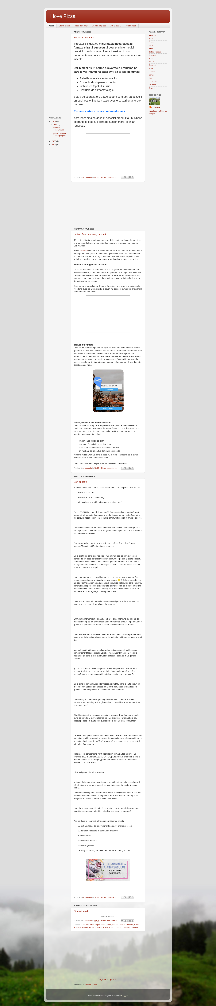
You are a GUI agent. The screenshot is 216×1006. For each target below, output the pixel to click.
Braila (136, 925)
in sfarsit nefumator (84, 37)
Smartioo (83, 251)
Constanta (118, 928)
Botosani (129, 925)
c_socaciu (155, 107)
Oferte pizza (64, 26)
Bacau (103, 925)
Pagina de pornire (108, 979)
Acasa (51, 26)
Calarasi (98, 928)
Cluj (111, 928)
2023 (54, 121)
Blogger (124, 996)
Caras (105, 928)
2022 (54, 141)
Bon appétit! (80, 482)
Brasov (76, 928)
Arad (92, 925)
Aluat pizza (115, 26)
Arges (97, 925)
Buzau (91, 928)
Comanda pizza (99, 26)
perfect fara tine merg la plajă (90, 234)
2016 (54, 145)
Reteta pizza (130, 26)
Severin (134, 928)
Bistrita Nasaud (118, 925)
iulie (56, 124)
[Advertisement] (108, 205)
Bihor (109, 925)
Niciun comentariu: (109, 177)
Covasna (126, 928)
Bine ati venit (81, 911)
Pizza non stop (80, 26)
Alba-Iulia (85, 925)
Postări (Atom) (91, 985)
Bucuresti (84, 928)
